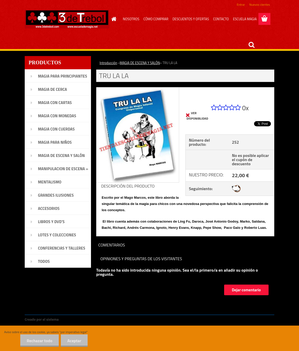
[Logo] (67, 19)
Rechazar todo (39, 341)
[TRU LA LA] (137, 89)
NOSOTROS (131, 19)
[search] (251, 45)
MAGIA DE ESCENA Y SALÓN (140, 62)
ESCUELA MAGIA (245, 19)
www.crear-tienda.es (77, 319)
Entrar (241, 4)
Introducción (108, 62)
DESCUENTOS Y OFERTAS (190, 19)
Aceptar (74, 341)
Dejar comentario (246, 290)
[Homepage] (113, 19)
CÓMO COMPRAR (156, 19)
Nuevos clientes (259, 4)
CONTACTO (221, 19)
